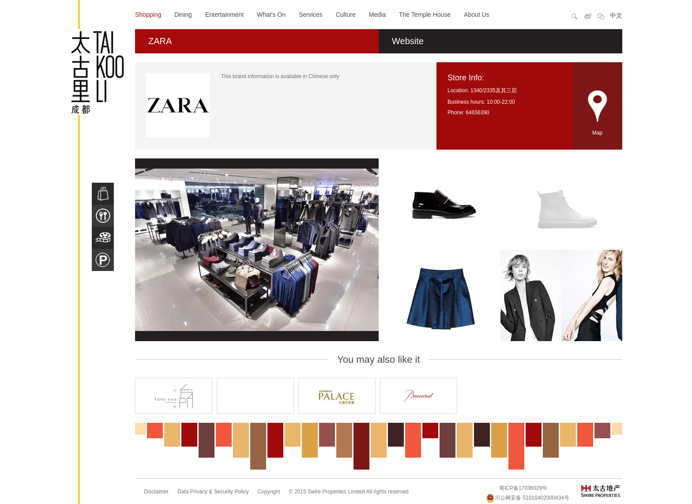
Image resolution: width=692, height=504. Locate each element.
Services (311, 14)
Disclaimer (156, 492)
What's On (271, 14)
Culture (346, 14)
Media (377, 14)
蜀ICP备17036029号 (523, 488)
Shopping (148, 14)
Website (408, 41)
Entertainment (224, 14)
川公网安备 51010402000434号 (527, 498)
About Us (476, 14)
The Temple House (425, 14)
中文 (616, 15)
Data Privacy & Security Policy (212, 492)
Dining (183, 14)
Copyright (268, 492)
